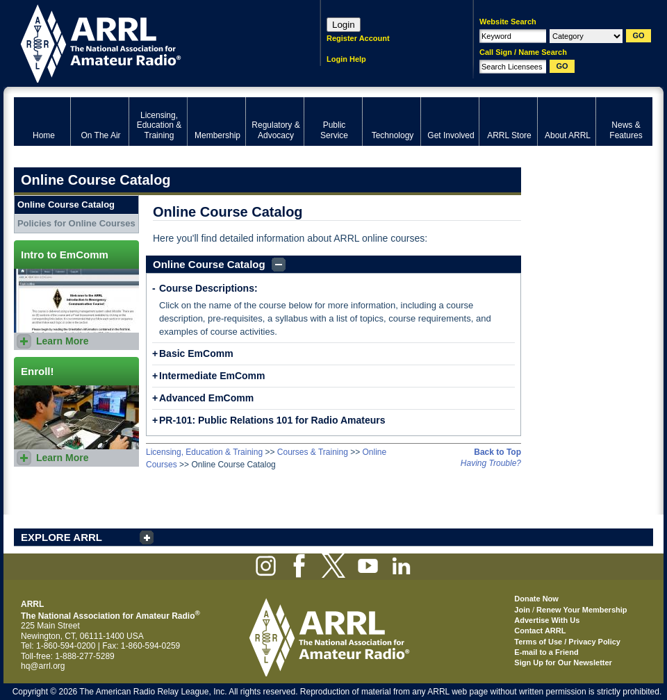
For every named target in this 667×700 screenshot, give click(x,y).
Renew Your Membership (581, 610)
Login (343, 24)
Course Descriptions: (208, 288)
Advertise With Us (546, 620)
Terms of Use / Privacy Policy (567, 642)
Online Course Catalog (209, 264)
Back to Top (497, 452)
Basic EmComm (196, 353)
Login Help (346, 59)
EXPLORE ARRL (61, 537)
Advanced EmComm (206, 397)
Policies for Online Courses (76, 223)
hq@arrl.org (43, 666)
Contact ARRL (540, 630)
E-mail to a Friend (546, 652)
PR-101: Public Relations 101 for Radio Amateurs (272, 420)
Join (522, 610)
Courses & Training (312, 452)
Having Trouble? (491, 463)
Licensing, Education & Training (204, 452)
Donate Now (536, 598)
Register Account (358, 38)
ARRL (149, 42)
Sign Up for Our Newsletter (563, 662)
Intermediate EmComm (212, 375)
